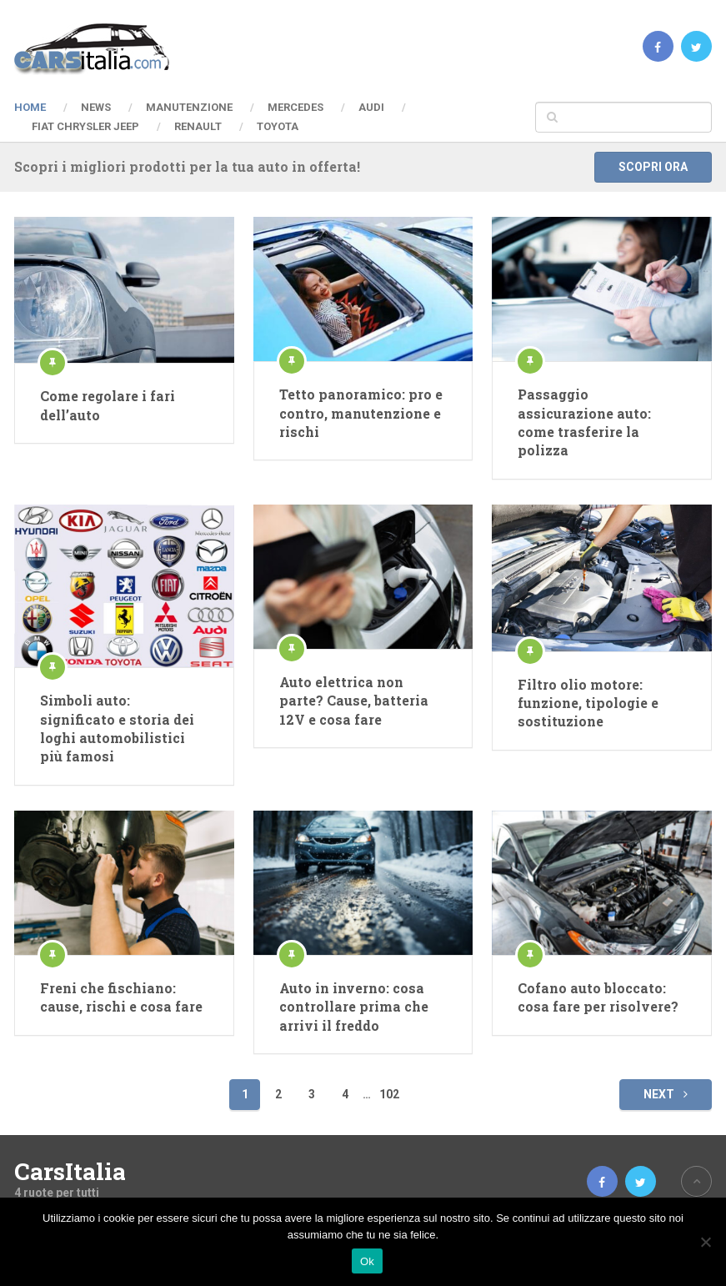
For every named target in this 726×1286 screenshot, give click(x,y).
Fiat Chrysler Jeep (85, 126)
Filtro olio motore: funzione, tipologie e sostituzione (588, 703)
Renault (198, 126)
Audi (371, 107)
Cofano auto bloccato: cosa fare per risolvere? (598, 997)
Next (665, 1094)
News (96, 107)
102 (389, 1094)
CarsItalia (70, 1171)
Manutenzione (189, 107)
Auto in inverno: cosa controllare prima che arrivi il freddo (353, 1006)
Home (30, 107)
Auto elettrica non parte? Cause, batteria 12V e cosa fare (353, 700)
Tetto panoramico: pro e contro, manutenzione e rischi (361, 412)
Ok (367, 1261)
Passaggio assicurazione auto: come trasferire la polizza (584, 422)
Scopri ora (653, 166)
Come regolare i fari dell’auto (107, 405)
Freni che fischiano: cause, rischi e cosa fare (121, 997)
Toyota (277, 126)
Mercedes (295, 107)
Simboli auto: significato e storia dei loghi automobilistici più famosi (117, 728)
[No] (705, 1241)
